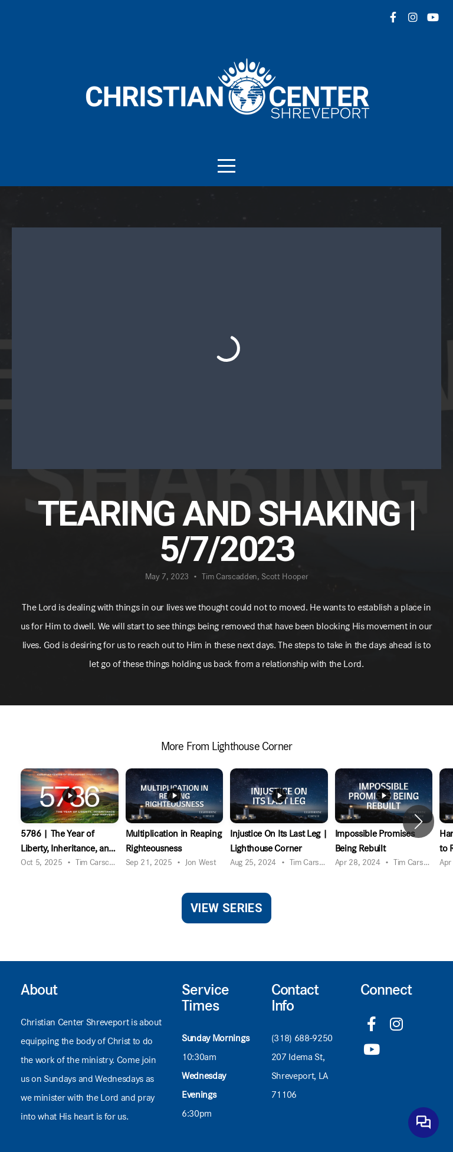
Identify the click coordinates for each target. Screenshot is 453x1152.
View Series (226, 908)
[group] (70, 821)
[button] (418, 821)
